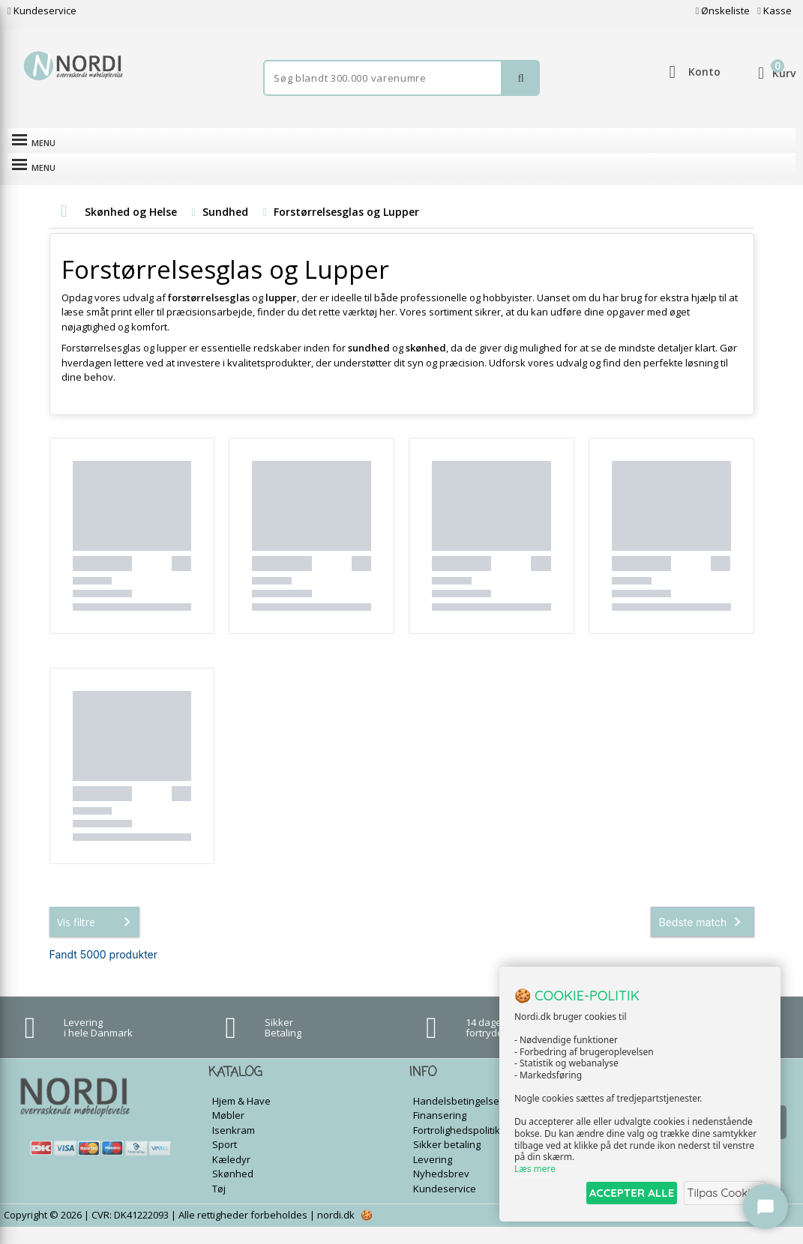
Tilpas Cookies (722, 1194)
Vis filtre (96, 938)
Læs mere (535, 1170)
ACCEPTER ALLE (619, 1194)
